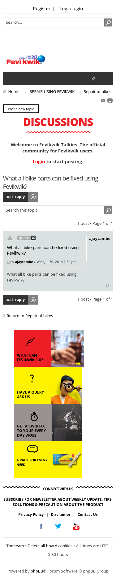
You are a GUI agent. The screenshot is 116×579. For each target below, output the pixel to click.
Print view (109, 100)
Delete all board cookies (50, 546)
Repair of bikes (97, 91)
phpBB (37, 571)
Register (42, 8)
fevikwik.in (99, 78)
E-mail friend (103, 100)
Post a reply (21, 197)
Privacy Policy (31, 514)
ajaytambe (24, 261)
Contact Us (88, 514)
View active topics (23, 78)
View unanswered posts (10, 78)
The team (15, 546)
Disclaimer (61, 514)
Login (65, 8)
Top (107, 285)
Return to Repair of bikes (29, 315)
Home (13, 91)
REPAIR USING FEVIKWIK (52, 91)
